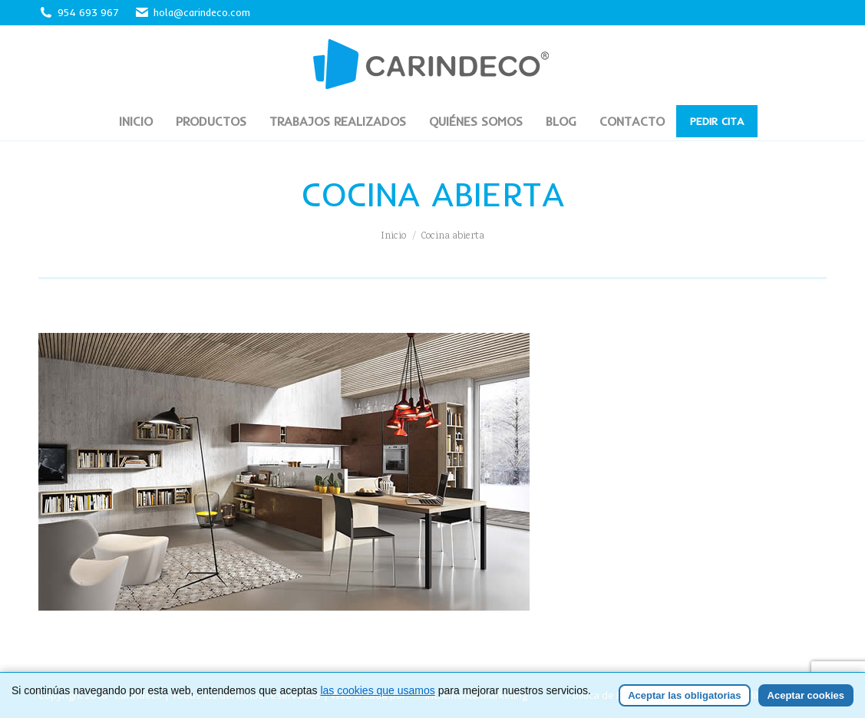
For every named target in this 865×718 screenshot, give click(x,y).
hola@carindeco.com (192, 12)
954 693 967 (88, 12)
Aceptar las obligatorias (684, 695)
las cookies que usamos (377, 690)
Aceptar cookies (806, 695)
